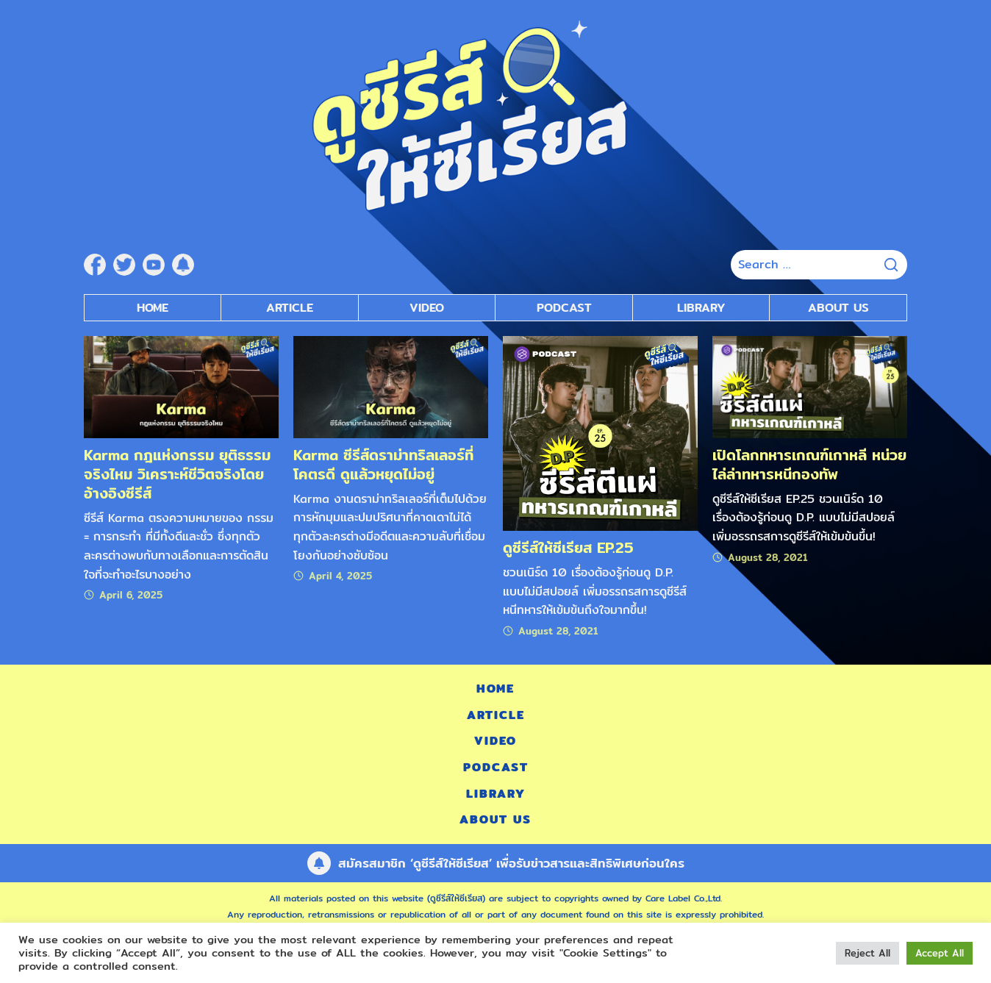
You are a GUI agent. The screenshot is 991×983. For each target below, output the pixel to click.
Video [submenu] (426, 308)
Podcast (496, 767)
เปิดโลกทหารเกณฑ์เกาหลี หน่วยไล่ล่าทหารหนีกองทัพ (809, 464)
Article (289, 308)
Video (495, 741)
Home (152, 308)
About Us (838, 308)
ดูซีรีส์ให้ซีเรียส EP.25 (568, 547)
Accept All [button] (939, 953)
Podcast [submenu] (564, 308)
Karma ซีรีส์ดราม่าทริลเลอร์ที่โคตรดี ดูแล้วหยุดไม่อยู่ (383, 464)
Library (701, 308)
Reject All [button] (867, 953)
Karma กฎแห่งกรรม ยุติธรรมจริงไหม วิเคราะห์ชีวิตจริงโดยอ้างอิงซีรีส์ (177, 473)
